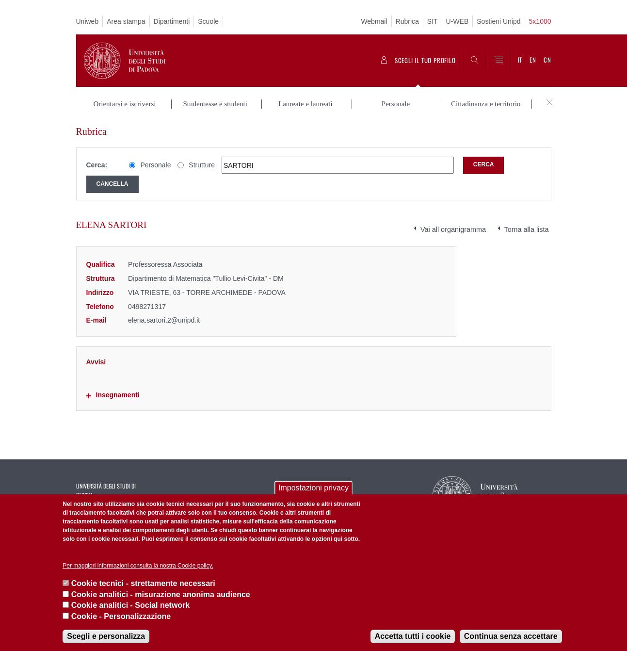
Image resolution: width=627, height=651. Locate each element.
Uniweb (87, 21)
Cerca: (97, 165)
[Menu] (498, 60)
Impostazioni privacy (313, 488)
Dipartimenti (172, 21)
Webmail (374, 21)
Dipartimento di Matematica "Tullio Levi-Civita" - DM (206, 278)
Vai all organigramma (453, 229)
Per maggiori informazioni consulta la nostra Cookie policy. (138, 565)
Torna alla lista (526, 229)
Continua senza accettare (511, 636)
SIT (432, 21)
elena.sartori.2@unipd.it (164, 320)
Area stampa (126, 21)
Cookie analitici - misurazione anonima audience (160, 594)
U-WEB (457, 21)
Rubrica (407, 21)
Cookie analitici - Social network (130, 605)
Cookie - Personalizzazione (121, 616)
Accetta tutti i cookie (412, 636)
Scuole (208, 21)
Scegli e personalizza (106, 636)
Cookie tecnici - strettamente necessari (143, 583)
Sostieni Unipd (498, 21)
